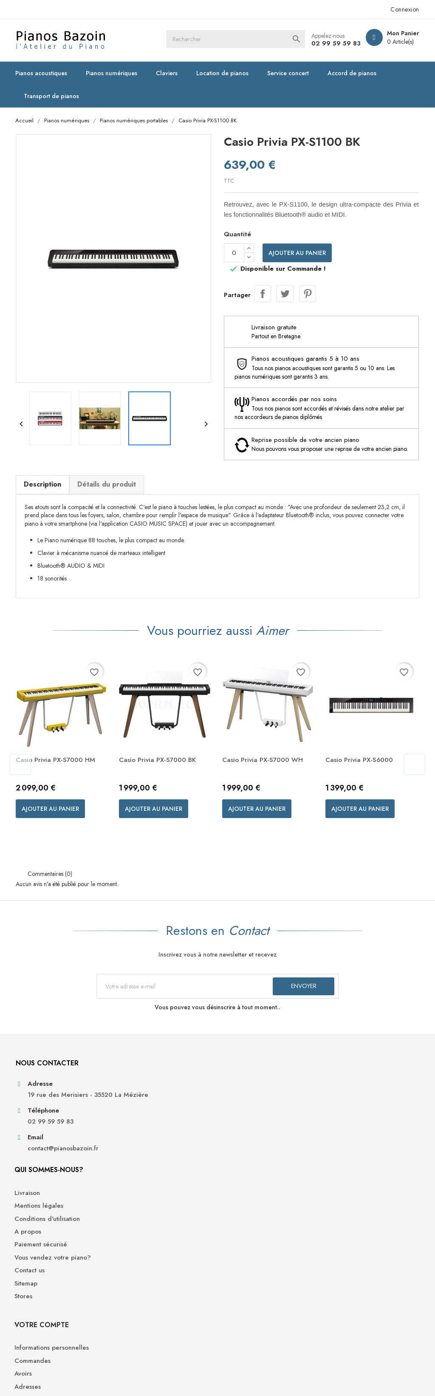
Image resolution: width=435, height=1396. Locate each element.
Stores (130, 1212)
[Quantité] (234, 253)
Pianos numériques (114, 73)
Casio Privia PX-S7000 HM (58, 771)
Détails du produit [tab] (108, 493)
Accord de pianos (354, 73)
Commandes (345, 1122)
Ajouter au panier (297, 253)
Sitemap (132, 1199)
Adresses (340, 1148)
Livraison (134, 1109)
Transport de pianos (54, 96)
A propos (134, 1148)
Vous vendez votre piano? (159, 1173)
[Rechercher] (248, 40)
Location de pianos (225, 73)
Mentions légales (145, 1122)
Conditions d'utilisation (153, 1135)
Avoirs (336, 1135)
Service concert (290, 73)
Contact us (136, 1187)
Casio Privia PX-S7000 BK (161, 771)
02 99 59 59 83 (332, 43)
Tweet (285, 293)
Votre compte (354, 1086)
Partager (262, 293)
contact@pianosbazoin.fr (65, 1182)
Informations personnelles (364, 1109)
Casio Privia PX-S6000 (362, 771)
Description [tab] (44, 493)
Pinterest (307, 293)
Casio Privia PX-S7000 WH (265, 771)
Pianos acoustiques (44, 73)
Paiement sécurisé (147, 1161)
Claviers (169, 73)
